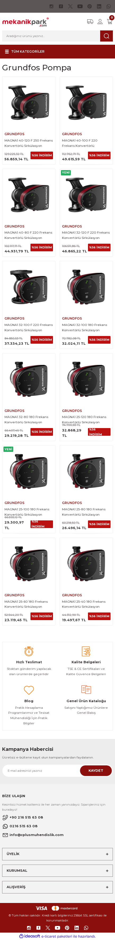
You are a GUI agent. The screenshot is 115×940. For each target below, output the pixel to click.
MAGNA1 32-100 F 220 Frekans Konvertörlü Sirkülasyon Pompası (29, 328)
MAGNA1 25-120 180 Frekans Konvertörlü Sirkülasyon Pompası (84, 420)
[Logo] (25, 21)
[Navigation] (24, 51)
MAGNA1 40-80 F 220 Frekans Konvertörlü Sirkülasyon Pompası (28, 235)
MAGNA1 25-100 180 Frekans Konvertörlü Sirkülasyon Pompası (27, 512)
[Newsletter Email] (57, 770)
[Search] (57, 36)
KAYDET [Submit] (96, 771)
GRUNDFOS (14, 134)
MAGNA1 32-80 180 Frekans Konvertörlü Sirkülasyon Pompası (26, 420)
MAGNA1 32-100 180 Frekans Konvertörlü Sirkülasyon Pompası (84, 328)
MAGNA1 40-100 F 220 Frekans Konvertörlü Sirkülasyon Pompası (80, 143)
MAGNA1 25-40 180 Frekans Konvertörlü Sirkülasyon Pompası (83, 605)
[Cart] (110, 21)
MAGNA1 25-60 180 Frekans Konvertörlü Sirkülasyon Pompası (26, 605)
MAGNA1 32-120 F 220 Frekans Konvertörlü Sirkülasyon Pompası (86, 235)
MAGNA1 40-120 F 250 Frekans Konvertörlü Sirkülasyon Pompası (29, 143)
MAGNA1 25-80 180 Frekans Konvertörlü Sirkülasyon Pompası (83, 512)
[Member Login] (100, 21)
